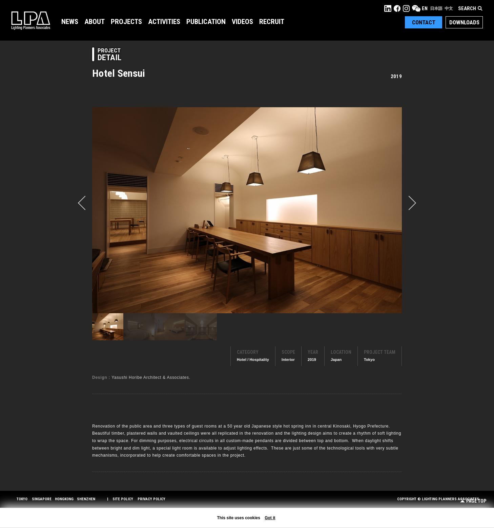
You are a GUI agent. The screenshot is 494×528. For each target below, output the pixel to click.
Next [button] (409, 203)
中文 (449, 8)
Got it (270, 517)
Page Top (473, 501)
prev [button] (85, 203)
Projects (126, 22)
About (94, 22)
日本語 (436, 8)
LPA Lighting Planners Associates (31, 20)
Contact (423, 22)
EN (425, 8)
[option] (247, 210)
